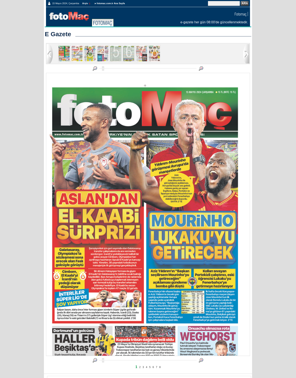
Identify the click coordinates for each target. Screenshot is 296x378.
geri (50, 53)
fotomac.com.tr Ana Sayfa (111, 3)
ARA (245, 3)
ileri (246, 53)
